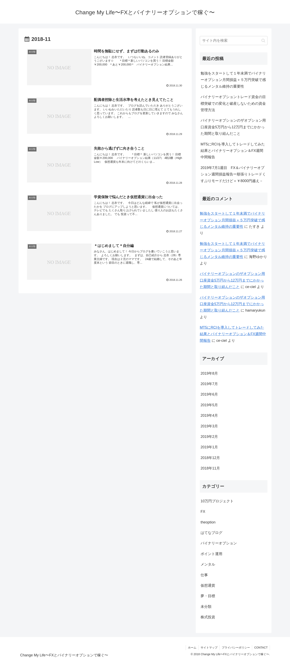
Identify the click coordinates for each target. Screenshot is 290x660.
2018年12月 (210, 458)
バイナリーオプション (219, 543)
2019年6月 (209, 394)
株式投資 (208, 617)
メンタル (208, 564)
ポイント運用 (211, 554)
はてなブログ (211, 533)
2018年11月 (210, 468)
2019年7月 (209, 384)
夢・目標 (208, 596)
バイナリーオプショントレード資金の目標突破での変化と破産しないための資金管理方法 (233, 103)
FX (203, 512)
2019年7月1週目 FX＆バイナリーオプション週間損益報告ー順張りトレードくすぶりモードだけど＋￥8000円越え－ (233, 174)
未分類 (206, 607)
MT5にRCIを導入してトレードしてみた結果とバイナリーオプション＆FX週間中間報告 (233, 150)
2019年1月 (209, 447)
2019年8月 (209, 373)
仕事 (204, 575)
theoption (208, 522)
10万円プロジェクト (217, 501)
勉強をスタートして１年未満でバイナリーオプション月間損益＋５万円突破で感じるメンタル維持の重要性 (233, 79)
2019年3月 (209, 426)
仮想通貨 (208, 585)
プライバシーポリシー (236, 647)
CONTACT (261, 647)
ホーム (192, 647)
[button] (263, 40)
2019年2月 (209, 437)
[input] (233, 40)
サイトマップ (209, 647)
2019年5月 (209, 405)
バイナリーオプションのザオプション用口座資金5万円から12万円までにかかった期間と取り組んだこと (233, 127)
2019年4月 (209, 415)
